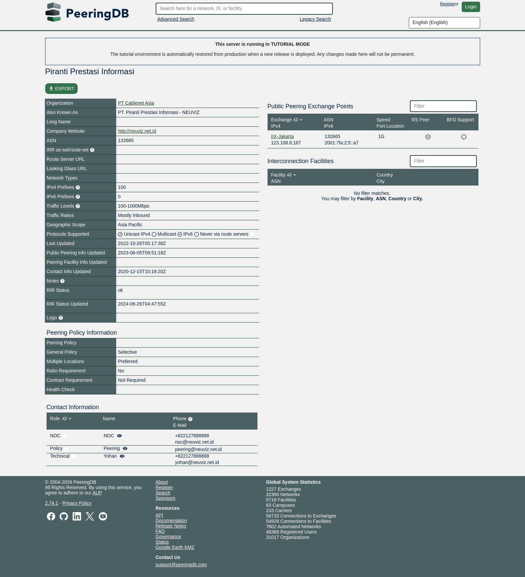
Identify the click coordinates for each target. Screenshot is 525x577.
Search (163, 492)
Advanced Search (176, 19)
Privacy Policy (76, 503)
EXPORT (61, 88)
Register (447, 4)
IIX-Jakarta (282, 136)
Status (162, 542)
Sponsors (165, 498)
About (162, 482)
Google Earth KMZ (175, 547)
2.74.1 (51, 503)
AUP (96, 492)
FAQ (160, 531)
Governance (168, 536)
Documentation (171, 520)
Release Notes (171, 526)
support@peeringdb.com (181, 564)
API (159, 515)
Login (470, 6)
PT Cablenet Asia (136, 103)
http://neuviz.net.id (137, 131)
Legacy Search (315, 19)
